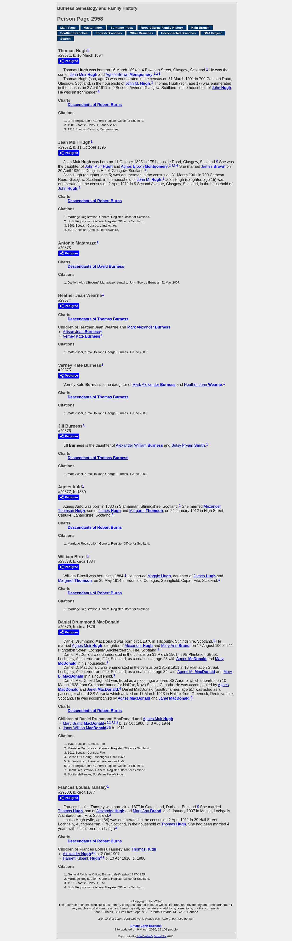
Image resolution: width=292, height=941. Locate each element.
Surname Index (121, 27)
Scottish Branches (74, 33)
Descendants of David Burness (96, 266)
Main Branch (200, 27)
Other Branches (141, 33)
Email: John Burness (146, 926)
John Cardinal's (145, 936)
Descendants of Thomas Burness (98, 319)
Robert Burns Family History (162, 27)
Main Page (68, 27)
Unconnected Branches (178, 33)
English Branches (109, 33)
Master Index (93, 27)
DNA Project (213, 33)
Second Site (160, 936)
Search (65, 38)
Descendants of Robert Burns (95, 105)
